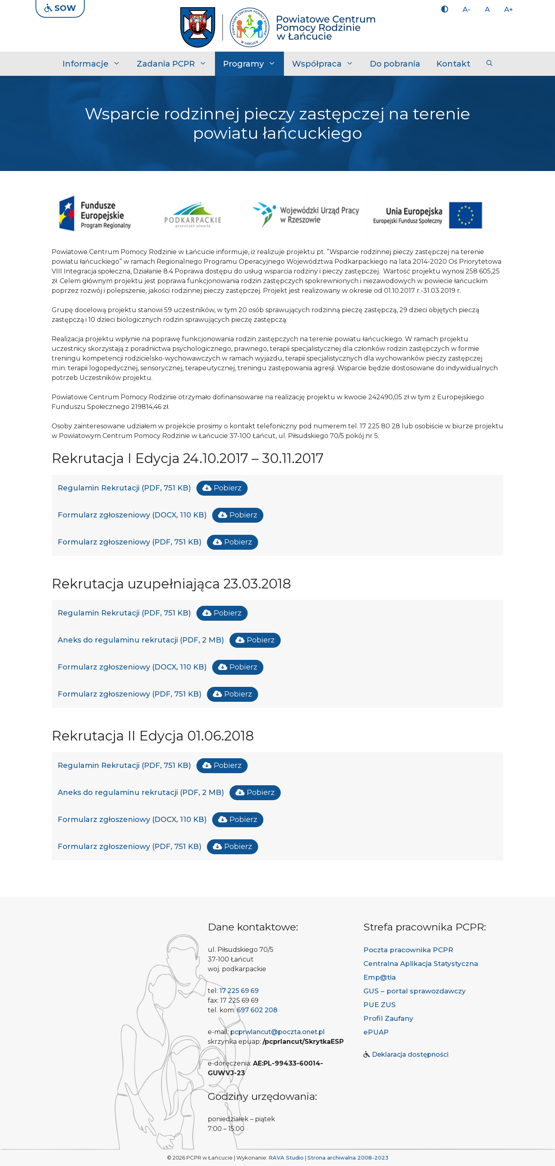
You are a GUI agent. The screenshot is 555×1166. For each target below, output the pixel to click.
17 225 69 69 (239, 991)
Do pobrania (395, 64)
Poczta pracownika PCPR (408, 950)
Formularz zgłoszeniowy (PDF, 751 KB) (129, 542)
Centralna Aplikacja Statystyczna (420, 963)
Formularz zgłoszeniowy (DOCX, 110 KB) (132, 515)
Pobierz (228, 488)
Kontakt (453, 64)
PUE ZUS (379, 1005)
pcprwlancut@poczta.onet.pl (277, 1032)
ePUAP (376, 1032)
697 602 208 (257, 1010)
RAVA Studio (286, 1157)
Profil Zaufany (388, 1018)
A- (466, 9)
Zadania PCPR (176, 64)
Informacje (96, 64)
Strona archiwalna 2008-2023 (347, 1157)
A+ (508, 9)
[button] (489, 64)
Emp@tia (379, 977)
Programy (253, 64)
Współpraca (327, 64)
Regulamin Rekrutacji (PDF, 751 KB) (124, 488)
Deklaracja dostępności (410, 1054)
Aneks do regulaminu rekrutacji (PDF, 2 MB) (141, 640)
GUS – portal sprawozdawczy (414, 991)
